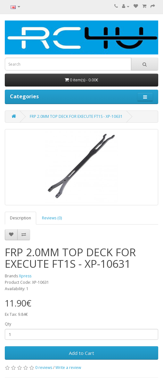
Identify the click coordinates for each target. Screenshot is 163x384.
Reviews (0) (52, 218)
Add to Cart (81, 353)
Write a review (68, 367)
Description (20, 218)
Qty (8, 324)
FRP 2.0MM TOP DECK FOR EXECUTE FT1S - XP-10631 (76, 116)
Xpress (25, 276)
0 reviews (43, 367)
